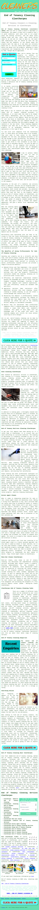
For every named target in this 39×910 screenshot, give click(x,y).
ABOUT (24, 11)
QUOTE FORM (9, 628)
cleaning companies (15, 576)
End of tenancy (6, 345)
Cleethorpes (34, 345)
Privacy (36, 898)
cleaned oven (34, 412)
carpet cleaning (30, 858)
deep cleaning (14, 462)
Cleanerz (3, 907)
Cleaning (24, 898)
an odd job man (28, 848)
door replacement (28, 851)
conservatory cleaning (18, 856)
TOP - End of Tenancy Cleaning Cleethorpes (15, 883)
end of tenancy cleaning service (27, 81)
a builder (31, 855)
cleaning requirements (30, 624)
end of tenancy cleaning (20, 103)
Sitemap (2, 898)
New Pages (7, 898)
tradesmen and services (23, 861)
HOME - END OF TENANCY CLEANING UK (19, 893)
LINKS (19, 11)
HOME (16, 11)
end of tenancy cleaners (20, 843)
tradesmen (25, 841)
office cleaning (6, 858)
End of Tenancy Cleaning (16, 898)
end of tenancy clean (30, 423)
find (6, 756)
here (17, 787)
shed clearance (15, 860)
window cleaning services (14, 846)
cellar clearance (18, 853)
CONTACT (28, 11)
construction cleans (8, 855)
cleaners (22, 475)
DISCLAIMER (34, 11)
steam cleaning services (17, 850)
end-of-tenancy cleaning (16, 257)
